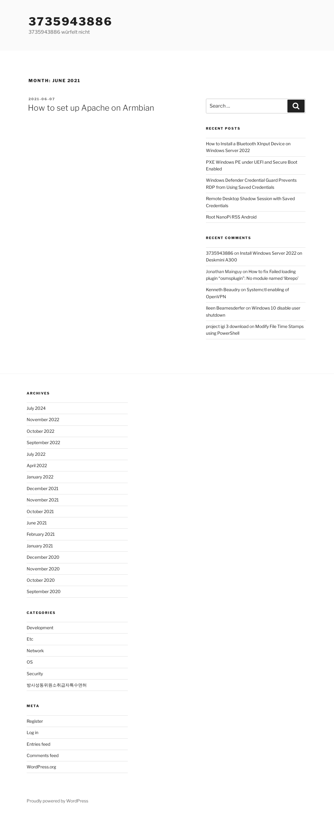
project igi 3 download (227, 326)
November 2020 (43, 568)
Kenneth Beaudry (223, 289)
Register (35, 721)
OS (30, 662)
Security (35, 673)
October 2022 (40, 431)
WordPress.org (41, 766)
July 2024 (36, 408)
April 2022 (37, 465)
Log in (32, 732)
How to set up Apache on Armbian (91, 107)
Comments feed (43, 755)
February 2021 (41, 534)
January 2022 (40, 476)
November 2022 (43, 419)
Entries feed (38, 744)
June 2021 (37, 522)
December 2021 (43, 488)
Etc (30, 639)
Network (35, 650)
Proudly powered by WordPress (57, 800)
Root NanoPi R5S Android (231, 216)
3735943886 (70, 21)
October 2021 (40, 511)
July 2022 (36, 454)
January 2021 (40, 545)
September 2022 (43, 442)
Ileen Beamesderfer (225, 307)
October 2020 (41, 580)
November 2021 (43, 499)
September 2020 (44, 591)
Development (40, 627)
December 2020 (43, 557)
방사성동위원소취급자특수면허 (57, 684)
